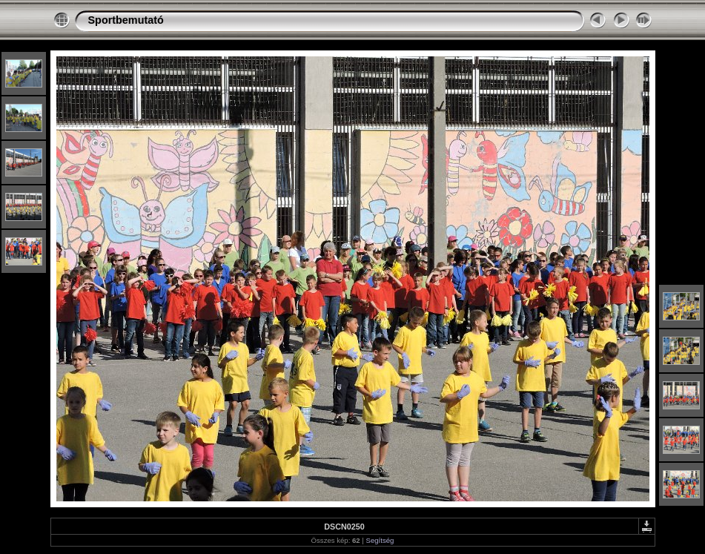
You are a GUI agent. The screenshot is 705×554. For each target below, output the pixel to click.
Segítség (380, 540)
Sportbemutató (126, 20)
